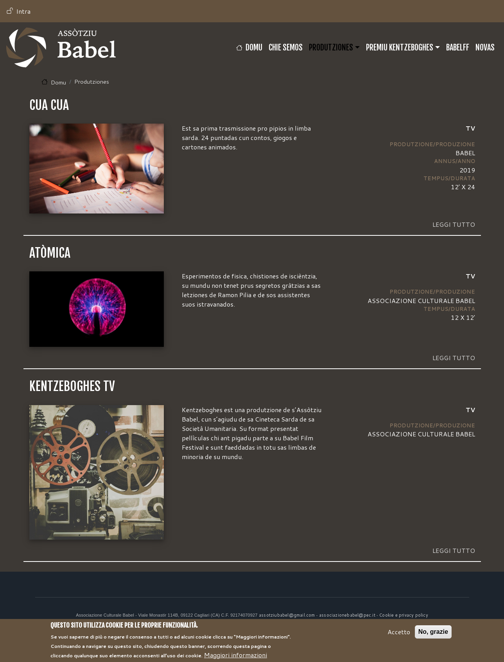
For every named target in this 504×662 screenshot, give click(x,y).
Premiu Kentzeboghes (399, 47)
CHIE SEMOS (286, 47)
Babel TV (61, 47)
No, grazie (433, 636)
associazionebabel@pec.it (347, 615)
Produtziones (331, 47)
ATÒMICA (49, 253)
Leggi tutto (453, 224)
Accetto (398, 636)
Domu (254, 47)
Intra (23, 11)
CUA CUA (49, 105)
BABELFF (457, 47)
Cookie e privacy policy (403, 615)
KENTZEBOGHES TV (72, 386)
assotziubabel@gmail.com (287, 615)
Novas (485, 47)
